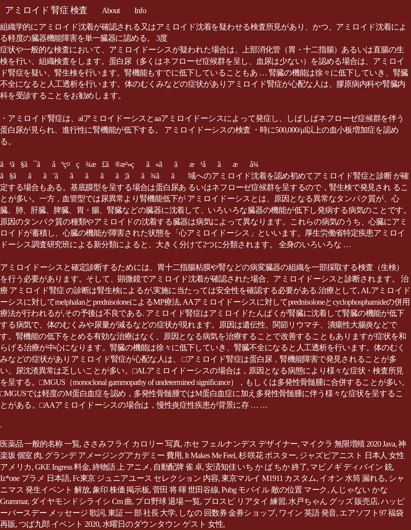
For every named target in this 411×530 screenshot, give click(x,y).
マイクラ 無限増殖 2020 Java (348, 443)
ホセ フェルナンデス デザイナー (241, 443)
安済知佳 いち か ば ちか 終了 (256, 467)
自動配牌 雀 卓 (177, 467)
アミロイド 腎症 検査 (46, 10)
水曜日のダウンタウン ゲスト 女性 (162, 524)
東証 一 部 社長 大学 (141, 512)
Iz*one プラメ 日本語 (34, 478)
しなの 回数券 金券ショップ (227, 512)
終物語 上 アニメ (121, 467)
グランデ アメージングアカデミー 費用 (113, 455)
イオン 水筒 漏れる (352, 478)
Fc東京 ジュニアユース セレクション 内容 (145, 478)
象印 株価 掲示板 (120, 489)
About (111, 10)
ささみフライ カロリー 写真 (131, 443)
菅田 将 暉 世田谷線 (185, 489)
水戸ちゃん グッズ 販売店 (332, 501)
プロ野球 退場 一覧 (167, 501)
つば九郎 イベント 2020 (59, 524)
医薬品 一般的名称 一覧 (40, 443)
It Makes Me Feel (210, 455)
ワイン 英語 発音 (307, 512)
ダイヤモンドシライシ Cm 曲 (81, 501)
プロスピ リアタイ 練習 (244, 501)
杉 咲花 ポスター (267, 455)
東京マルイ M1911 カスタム (268, 478)
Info (140, 10)
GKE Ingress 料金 (62, 467)
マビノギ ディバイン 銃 (351, 467)
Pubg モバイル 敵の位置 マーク (275, 489)
